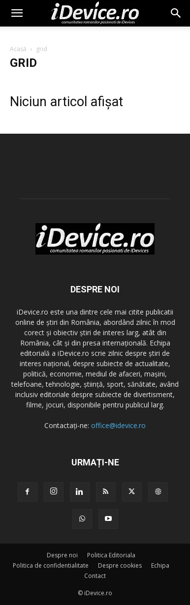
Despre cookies (120, 565)
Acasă (18, 49)
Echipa (160, 565)
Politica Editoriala (111, 555)
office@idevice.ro (118, 425)
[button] (16, 13)
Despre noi (62, 555)
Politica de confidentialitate (51, 565)
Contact (95, 576)
